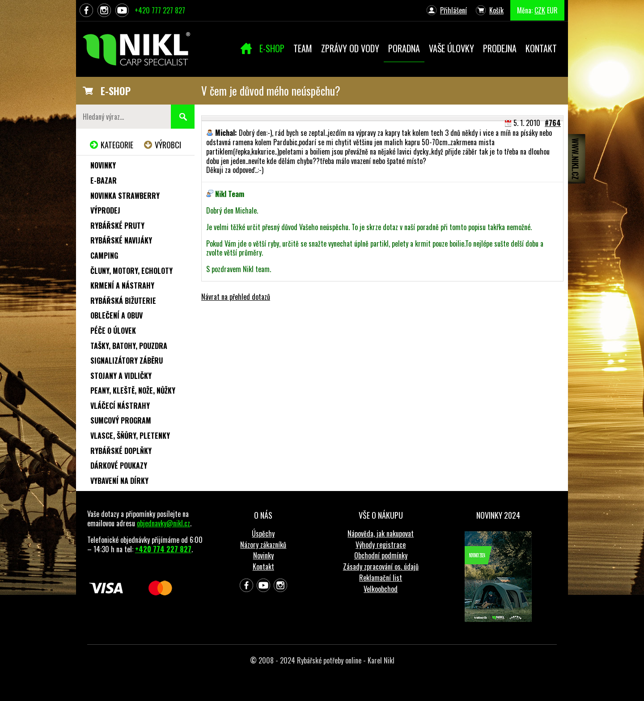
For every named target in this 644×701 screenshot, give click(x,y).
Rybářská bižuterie (123, 300)
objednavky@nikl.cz (163, 523)
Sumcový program (120, 420)
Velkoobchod (381, 588)
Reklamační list (380, 577)
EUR (552, 10)
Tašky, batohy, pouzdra (128, 345)
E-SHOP (116, 91)
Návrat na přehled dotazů (235, 296)
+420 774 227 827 (163, 549)
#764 (553, 123)
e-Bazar (103, 180)
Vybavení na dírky (119, 480)
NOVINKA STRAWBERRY (125, 195)
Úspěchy (263, 533)
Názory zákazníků (263, 544)
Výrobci (168, 145)
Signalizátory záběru (126, 360)
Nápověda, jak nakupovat (380, 533)
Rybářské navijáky (121, 240)
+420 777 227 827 (160, 10)
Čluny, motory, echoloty (131, 270)
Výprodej (105, 210)
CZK (539, 10)
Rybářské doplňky (121, 450)
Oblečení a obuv (116, 315)
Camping (104, 255)
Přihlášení (453, 10)
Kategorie (117, 145)
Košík (496, 10)
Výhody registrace (381, 544)
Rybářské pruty (117, 225)
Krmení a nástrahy (122, 285)
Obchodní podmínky (380, 555)
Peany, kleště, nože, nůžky (132, 390)
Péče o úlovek (113, 330)
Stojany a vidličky (121, 375)
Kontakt (263, 566)
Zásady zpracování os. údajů (381, 566)
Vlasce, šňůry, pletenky (130, 435)
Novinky (103, 165)
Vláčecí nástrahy (120, 405)
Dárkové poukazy (118, 465)
